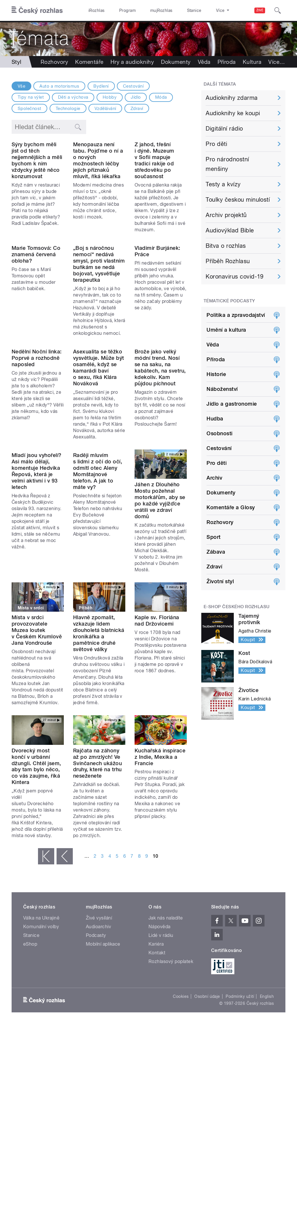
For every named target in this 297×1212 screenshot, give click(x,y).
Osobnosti (219, 433)
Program (118, 10)
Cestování (133, 86)
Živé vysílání (99, 1012)
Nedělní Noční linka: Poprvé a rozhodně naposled (37, 446)
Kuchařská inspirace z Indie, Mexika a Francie (160, 851)
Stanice (173, 10)
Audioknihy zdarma (232, 97)
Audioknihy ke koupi (233, 113)
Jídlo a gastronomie (232, 404)
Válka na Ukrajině (41, 1012)
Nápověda (159, 1021)
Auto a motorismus (59, 86)
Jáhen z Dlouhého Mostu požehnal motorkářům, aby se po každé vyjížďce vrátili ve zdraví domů (160, 589)
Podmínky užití (240, 1091)
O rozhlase (200, 10)
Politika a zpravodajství (236, 315)
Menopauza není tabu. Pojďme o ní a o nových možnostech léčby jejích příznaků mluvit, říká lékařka (98, 190)
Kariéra (156, 1038)
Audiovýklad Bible (230, 230)
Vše (21, 86)
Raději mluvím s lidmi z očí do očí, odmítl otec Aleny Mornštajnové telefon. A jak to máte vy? (97, 589)
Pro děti (216, 143)
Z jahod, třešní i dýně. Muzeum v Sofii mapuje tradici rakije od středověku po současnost (154, 190)
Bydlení (100, 86)
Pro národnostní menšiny (227, 164)
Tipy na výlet (31, 97)
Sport (213, 537)
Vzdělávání (105, 108)
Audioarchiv (98, 1021)
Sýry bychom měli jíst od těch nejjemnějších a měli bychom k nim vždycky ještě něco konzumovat (37, 190)
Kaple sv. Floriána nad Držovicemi (157, 715)
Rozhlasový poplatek (170, 1056)
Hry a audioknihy (132, 62)
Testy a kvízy (223, 184)
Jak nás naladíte (165, 1012)
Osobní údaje (207, 1091)
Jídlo (136, 97)
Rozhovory (54, 62)
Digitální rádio (224, 128)
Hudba (215, 419)
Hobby (110, 97)
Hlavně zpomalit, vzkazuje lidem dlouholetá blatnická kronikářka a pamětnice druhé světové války (98, 728)
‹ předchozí (65, 951)
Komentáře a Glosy (231, 507)
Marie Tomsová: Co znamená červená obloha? (36, 313)
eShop (30, 1038)
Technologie (68, 108)
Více (276, 62)
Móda (161, 97)
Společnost (29, 108)
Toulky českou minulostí (238, 199)
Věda (204, 62)
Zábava (216, 552)
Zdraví (137, 108)
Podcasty (96, 1030)
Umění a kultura (226, 330)
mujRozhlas (146, 10)
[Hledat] (277, 10)
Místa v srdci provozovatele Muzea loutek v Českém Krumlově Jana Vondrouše (37, 724)
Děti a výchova (73, 97)
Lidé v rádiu (160, 1030)
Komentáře (89, 62)
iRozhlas (94, 10)
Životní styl (220, 581)
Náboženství (222, 389)
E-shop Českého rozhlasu (237, 606)
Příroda (227, 62)
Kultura (252, 62)
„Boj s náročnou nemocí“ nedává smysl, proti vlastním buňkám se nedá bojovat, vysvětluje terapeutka (99, 323)
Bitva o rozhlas (226, 245)
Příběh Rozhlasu (228, 261)
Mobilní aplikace (103, 1038)
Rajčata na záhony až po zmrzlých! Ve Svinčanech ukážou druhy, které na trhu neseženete (97, 857)
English (267, 1091)
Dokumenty (176, 62)
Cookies (181, 1091)
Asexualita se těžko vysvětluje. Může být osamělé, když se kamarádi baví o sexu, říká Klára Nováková (98, 456)
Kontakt (156, 1047)
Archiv (214, 478)
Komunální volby (41, 1021)
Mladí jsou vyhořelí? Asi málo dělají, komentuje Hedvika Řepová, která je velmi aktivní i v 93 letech (36, 589)
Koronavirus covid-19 (235, 276)
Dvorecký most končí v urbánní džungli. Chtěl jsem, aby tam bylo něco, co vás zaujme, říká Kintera (36, 861)
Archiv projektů (226, 215)
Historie (216, 374)
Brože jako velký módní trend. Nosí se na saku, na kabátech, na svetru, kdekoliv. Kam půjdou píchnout (160, 456)
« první (46, 951)
